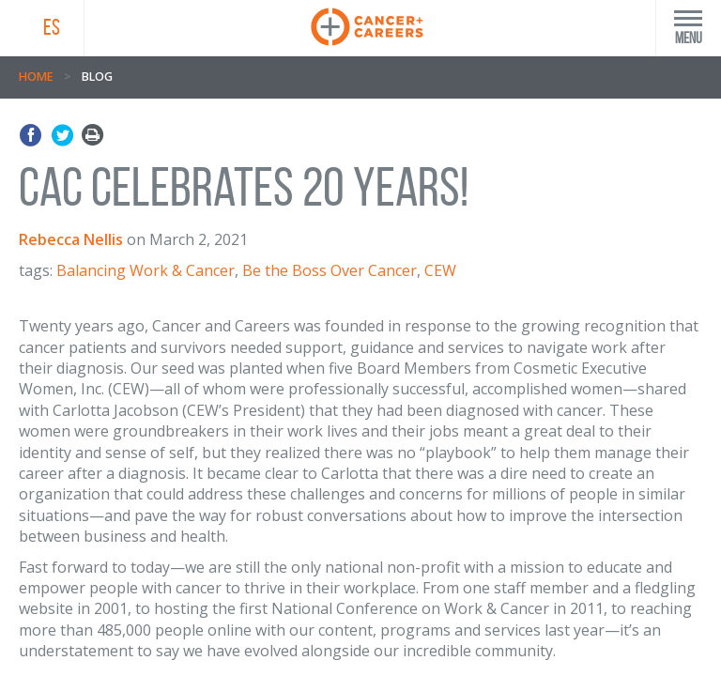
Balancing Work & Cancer (145, 270)
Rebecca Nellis (71, 239)
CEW (440, 270)
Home (36, 76)
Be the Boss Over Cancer (329, 270)
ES (51, 27)
